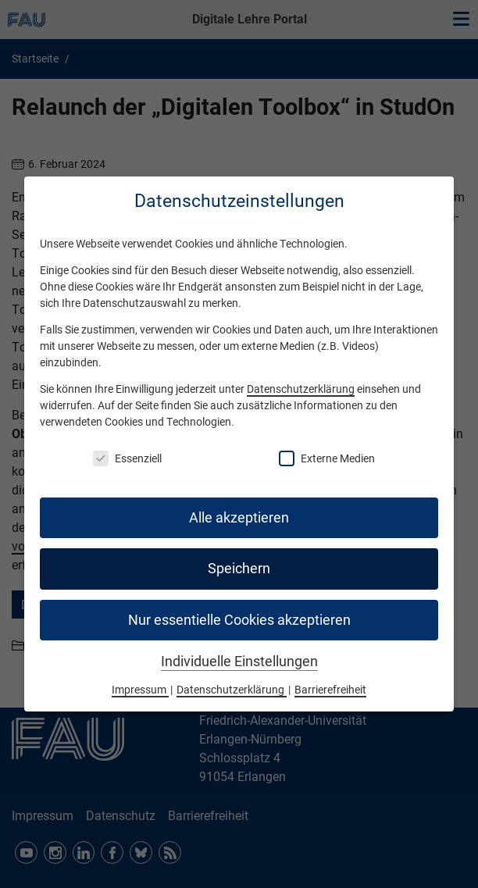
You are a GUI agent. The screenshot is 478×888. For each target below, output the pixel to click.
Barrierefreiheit (330, 689)
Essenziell (127, 458)
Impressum (140, 689)
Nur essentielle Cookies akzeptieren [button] (239, 620)
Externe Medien (327, 458)
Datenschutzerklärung (301, 389)
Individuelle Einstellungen (239, 661)
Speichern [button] (239, 568)
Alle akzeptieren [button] (239, 518)
